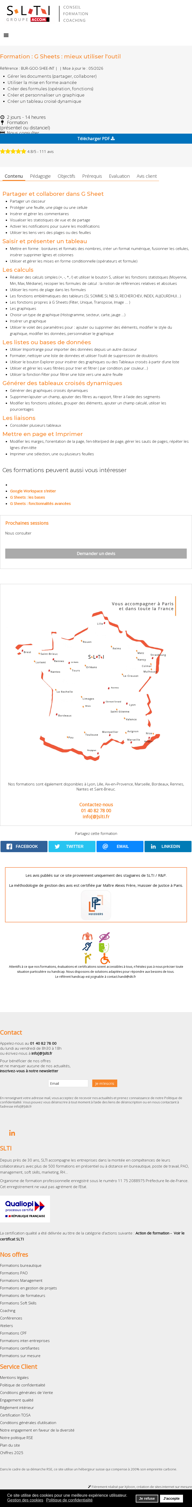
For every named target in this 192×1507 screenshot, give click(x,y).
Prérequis (92, 176)
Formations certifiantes (20, 1348)
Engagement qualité (17, 1399)
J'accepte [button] (171, 1498)
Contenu (14, 176)
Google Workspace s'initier (33, 490)
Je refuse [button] (147, 1498)
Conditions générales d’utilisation (28, 1422)
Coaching (7, 1310)
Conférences (11, 1317)
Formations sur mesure (20, 1355)
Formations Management (21, 1280)
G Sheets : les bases (27, 497)
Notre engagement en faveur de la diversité (37, 1430)
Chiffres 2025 (11, 1452)
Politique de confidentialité (22, 1384)
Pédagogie (40, 176)
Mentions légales (14, 1377)
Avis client (147, 176)
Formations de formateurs (22, 1295)
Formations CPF (13, 1333)
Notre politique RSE (16, 1437)
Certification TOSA (15, 1414)
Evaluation (119, 176)
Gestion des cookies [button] (25, 1500)
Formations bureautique (21, 1265)
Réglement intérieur (17, 1407)
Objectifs (66, 176)
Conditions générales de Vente (26, 1392)
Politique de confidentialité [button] (69, 1500)
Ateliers (6, 1325)
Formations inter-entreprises (25, 1340)
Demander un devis (96, 553)
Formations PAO (14, 1272)
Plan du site (10, 1445)
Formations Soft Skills (18, 1302)
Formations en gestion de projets (28, 1287)
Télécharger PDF (96, 138)
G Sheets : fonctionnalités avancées (40, 503)
